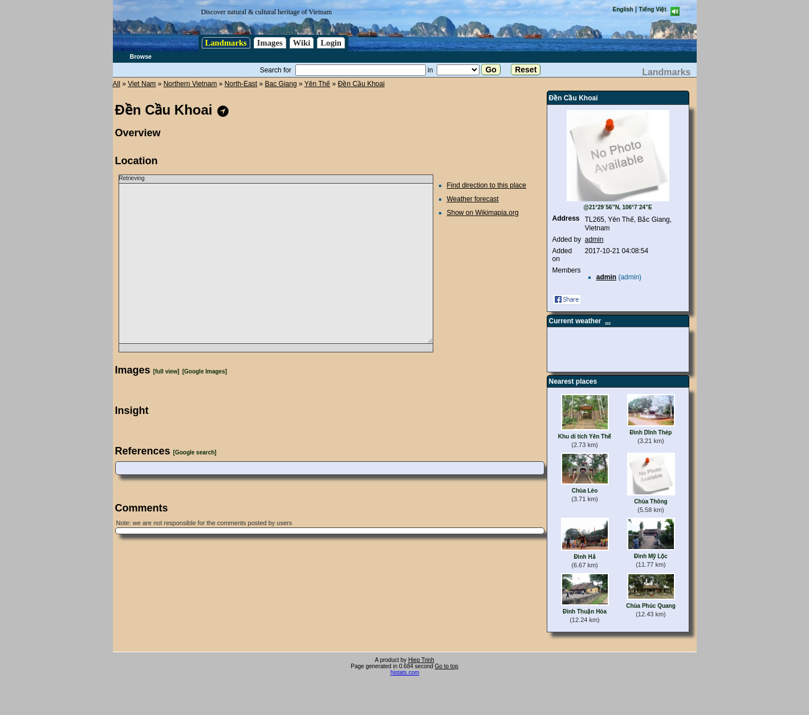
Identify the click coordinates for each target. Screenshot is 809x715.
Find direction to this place (486, 185)
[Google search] (195, 452)
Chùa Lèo (585, 491)
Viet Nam (142, 84)
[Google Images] (204, 371)
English (623, 9)
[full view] (166, 371)
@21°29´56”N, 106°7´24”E (617, 207)
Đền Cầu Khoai (361, 84)
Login (331, 42)
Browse (141, 56)
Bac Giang (281, 84)
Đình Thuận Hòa (585, 611)
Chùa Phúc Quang (651, 606)
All (116, 84)
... (608, 321)
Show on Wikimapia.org (483, 213)
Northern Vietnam (190, 84)
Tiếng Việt (652, 9)
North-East (241, 84)
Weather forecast (473, 199)
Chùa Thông (650, 501)
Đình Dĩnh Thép (651, 432)
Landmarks (226, 42)
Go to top (446, 666)
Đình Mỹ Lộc (651, 556)
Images (270, 42)
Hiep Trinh (421, 660)
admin (594, 239)
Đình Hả (584, 557)
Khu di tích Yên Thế (585, 436)
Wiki (302, 42)
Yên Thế (317, 84)
